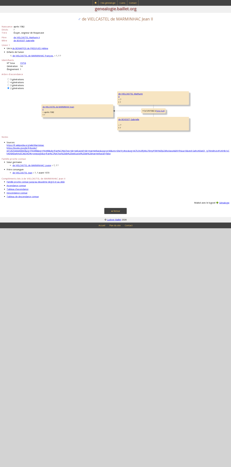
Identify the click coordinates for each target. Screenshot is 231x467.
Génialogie (224, 441)
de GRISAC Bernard (150, 173)
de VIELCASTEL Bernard (197, 93)
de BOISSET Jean (102, 261)
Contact (133, 2)
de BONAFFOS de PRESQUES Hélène (30, 48)
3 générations (17, 85)
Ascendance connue (16, 424)
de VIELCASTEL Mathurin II (27, 37)
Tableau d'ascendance (17, 428)
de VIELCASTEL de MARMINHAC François (33, 55)
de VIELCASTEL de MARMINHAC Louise (32, 404)
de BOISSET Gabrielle (24, 40)
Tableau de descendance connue (23, 435)
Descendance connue (17, 431)
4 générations (17, 82)
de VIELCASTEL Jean (22, 411)
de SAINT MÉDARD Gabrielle (107, 332)
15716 (23, 63)
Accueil (102, 464)
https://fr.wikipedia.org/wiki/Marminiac (25, 384)
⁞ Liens (122, 2)
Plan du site (115, 464)
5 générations (17, 79)
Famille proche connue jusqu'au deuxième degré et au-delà (36, 420)
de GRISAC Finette (103, 191)
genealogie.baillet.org (115, 8)
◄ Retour (115, 449)
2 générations (17, 88)
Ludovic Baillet (114, 458)
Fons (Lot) (76, 231)
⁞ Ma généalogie (108, 2)
